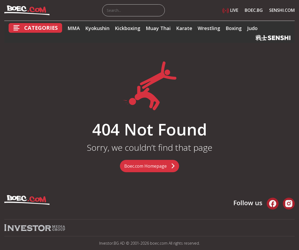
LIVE (230, 10)
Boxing (234, 28)
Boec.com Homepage (145, 166)
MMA (73, 28)
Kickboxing (127, 28)
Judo (252, 28)
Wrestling (209, 28)
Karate (184, 28)
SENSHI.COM (282, 10)
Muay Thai (158, 28)
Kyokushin (97, 28)
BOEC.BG (254, 10)
